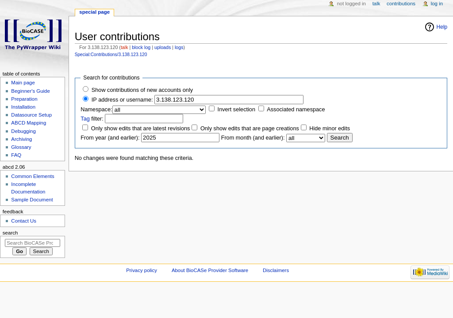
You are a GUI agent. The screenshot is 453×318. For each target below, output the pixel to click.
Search (10, 232)
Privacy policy (141, 270)
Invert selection (236, 109)
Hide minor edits (329, 128)
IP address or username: (122, 100)
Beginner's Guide (30, 91)
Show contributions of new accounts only (142, 90)
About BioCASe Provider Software (210, 270)
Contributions (401, 3)
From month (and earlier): (253, 138)
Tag (85, 119)
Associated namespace (296, 109)
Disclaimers (276, 270)
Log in (437, 3)
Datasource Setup (31, 114)
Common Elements (32, 176)
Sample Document (32, 199)
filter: (92, 119)
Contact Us (23, 220)
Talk (376, 3)
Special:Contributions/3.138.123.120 (111, 54)
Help (442, 27)
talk (124, 47)
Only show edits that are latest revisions (140, 128)
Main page (23, 82)
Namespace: (96, 109)
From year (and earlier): (110, 138)
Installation (23, 107)
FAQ (16, 155)
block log (141, 47)
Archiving (21, 139)
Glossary (21, 147)
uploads (162, 47)
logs (179, 47)
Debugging (23, 131)
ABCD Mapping (28, 122)
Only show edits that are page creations (249, 128)
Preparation (24, 99)
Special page (94, 12)
